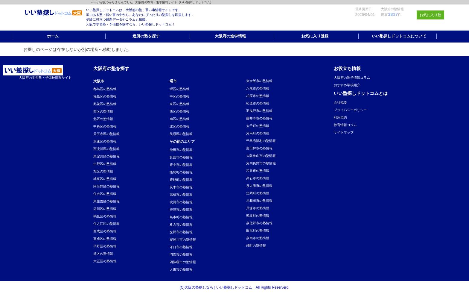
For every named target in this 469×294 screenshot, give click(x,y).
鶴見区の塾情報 (104, 216)
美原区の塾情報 (181, 134)
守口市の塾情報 (181, 247)
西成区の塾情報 (104, 231)
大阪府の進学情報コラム (352, 77)
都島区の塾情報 (104, 89)
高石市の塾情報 (257, 178)
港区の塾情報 (103, 253)
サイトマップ (344, 132)
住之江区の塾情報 (106, 223)
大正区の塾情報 (104, 261)
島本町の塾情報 (181, 217)
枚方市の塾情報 (181, 224)
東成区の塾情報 (104, 238)
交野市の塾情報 (181, 232)
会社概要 (340, 102)
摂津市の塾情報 (181, 209)
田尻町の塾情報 (257, 230)
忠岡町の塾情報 (257, 193)
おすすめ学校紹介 (347, 85)
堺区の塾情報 (179, 89)
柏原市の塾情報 (257, 96)
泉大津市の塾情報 (259, 185)
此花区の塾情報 (104, 104)
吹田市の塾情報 (181, 202)
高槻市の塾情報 (181, 194)
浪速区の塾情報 (104, 141)
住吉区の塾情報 (104, 194)
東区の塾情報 (179, 104)
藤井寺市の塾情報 (259, 118)
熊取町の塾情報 (257, 215)
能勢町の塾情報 (181, 172)
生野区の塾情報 (104, 164)
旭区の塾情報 (103, 171)
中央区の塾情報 (104, 126)
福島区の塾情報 (104, 96)
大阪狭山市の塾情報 (261, 155)
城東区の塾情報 (104, 179)
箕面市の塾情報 (181, 157)
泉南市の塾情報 (257, 238)
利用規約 (340, 117)
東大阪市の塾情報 (259, 81)
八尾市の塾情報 (257, 88)
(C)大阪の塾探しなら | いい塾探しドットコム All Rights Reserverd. (234, 287)
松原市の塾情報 (257, 103)
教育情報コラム (345, 125)
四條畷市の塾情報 (183, 262)
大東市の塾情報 (181, 269)
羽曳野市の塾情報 (259, 111)
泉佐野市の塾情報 (259, 223)
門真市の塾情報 (181, 254)
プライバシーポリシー (350, 110)
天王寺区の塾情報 (106, 134)
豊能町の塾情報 (181, 179)
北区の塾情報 (103, 119)
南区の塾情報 (179, 119)
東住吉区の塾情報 (106, 201)
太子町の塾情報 (257, 126)
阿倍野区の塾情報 (106, 186)
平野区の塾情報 (104, 246)
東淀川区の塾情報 (106, 156)
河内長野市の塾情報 (261, 163)
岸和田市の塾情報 (259, 200)
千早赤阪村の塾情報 (261, 141)
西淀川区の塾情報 (106, 149)
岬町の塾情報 (256, 245)
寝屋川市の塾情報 (183, 239)
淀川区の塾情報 (104, 208)
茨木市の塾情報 (181, 187)
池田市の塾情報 (181, 149)
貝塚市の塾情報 (257, 208)
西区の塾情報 (103, 111)
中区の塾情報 (179, 96)
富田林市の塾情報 (259, 148)
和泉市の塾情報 (257, 170)
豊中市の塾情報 (181, 164)
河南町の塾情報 (257, 133)
